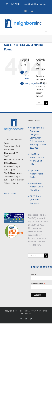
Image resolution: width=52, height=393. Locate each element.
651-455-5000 (27, 75)
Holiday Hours (11, 193)
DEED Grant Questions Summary (35, 199)
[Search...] (40, 103)
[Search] (46, 103)
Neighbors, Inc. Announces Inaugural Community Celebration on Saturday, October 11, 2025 (38, 137)
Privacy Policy (36, 311)
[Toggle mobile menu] (46, 30)
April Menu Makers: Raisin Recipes (37, 173)
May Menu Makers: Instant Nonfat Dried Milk (37, 159)
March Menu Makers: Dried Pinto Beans (36, 186)
